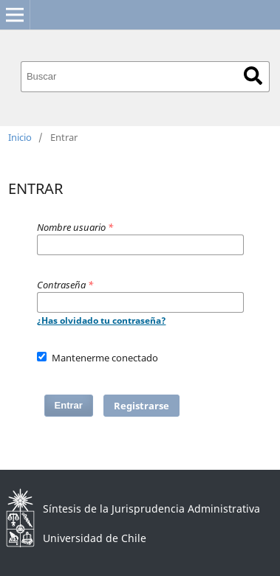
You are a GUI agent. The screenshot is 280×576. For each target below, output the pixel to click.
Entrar (69, 405)
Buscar (253, 75)
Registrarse (141, 405)
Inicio (20, 137)
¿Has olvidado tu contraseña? (101, 320)
